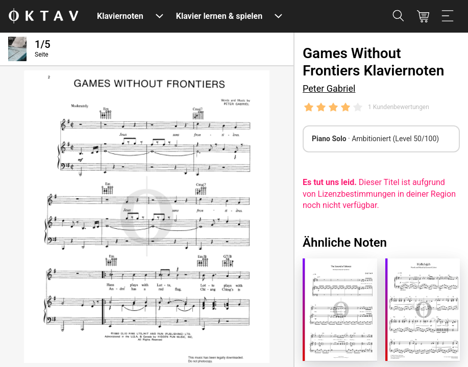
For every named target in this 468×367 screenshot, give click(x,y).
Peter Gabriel (329, 88)
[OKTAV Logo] (43, 16)
